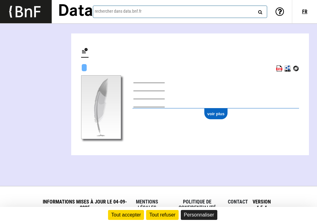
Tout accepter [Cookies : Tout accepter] (126, 214)
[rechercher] (259, 11)
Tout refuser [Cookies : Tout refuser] (162, 214)
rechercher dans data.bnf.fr (118, 11)
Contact (238, 202)
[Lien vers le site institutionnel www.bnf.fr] (26, 11)
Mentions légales (147, 205)
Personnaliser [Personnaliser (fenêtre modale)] (199, 214)
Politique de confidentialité (197, 205)
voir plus (216, 114)
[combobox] (180, 12)
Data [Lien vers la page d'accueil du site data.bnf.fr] (75, 11)
